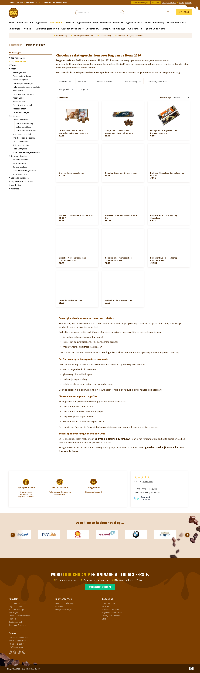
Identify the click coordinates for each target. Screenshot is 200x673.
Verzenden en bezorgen (65, 603)
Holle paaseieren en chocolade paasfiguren (26, 89)
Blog (104, 619)
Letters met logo (23, 127)
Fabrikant (65, 81)
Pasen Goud (18, 97)
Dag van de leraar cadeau (22, 181)
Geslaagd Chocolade (20, 177)
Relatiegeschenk (15, 622)
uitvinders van (27, 494)
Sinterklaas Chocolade (22, 134)
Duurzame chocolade (18, 603)
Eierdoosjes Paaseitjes (23, 83)
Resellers (59, 606)
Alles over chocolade (110, 609)
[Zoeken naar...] (97, 12)
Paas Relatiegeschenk (22, 105)
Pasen (13, 68)
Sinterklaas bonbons (21, 145)
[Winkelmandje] (184, 12)
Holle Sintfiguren (20, 148)
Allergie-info (66, 89)
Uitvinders (121, 35)
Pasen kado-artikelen (22, 76)
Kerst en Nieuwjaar (19, 156)
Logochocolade (15, 606)
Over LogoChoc (108, 603)
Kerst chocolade (20, 167)
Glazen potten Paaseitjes (24, 94)
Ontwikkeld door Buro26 (31, 669)
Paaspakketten (19, 108)
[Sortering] (181, 97)
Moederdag (16, 185)
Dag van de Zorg (18, 57)
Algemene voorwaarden (112, 612)
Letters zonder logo (25, 123)
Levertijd (84, 81)
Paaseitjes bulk (19, 72)
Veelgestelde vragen (63, 609)
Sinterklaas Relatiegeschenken (26, 152)
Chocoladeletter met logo (19, 615)
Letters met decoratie (26, 130)
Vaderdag (15, 188)
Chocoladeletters (20, 119)
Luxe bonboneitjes (21, 112)
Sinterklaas (15, 116)
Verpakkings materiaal (160, 81)
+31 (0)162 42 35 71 (169, 3)
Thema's (12, 619)
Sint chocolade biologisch (24, 137)
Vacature (105, 606)
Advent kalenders (20, 159)
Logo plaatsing (132, 81)
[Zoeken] (121, 12)
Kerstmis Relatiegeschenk (24, 170)
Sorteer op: (165, 97)
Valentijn (14, 65)
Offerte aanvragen (140, 2)
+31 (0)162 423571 (16, 644)
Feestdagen (13, 612)
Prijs (85, 89)
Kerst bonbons (19, 163)
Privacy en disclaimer (111, 615)
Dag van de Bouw (18, 61)
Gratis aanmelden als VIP (100, 586)
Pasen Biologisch (20, 79)
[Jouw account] (168, 11)
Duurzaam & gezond (17, 625)
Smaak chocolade (107, 81)
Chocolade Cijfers (20, 141)
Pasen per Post (20, 101)
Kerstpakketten (20, 174)
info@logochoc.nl (185, 3)
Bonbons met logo (16, 609)
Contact (155, 2)
